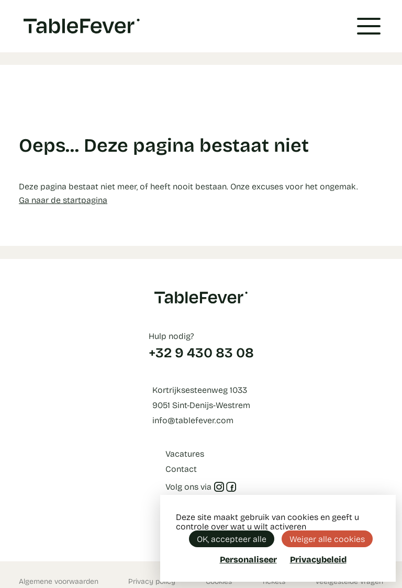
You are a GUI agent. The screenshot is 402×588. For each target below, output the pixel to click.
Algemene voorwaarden (58, 580)
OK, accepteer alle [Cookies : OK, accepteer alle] (231, 539)
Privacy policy (151, 580)
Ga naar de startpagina (63, 200)
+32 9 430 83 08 (201, 352)
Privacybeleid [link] (318, 559)
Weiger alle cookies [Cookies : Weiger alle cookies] (327, 539)
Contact (181, 468)
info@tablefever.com (192, 420)
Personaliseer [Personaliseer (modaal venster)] (248, 559)
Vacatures (184, 453)
